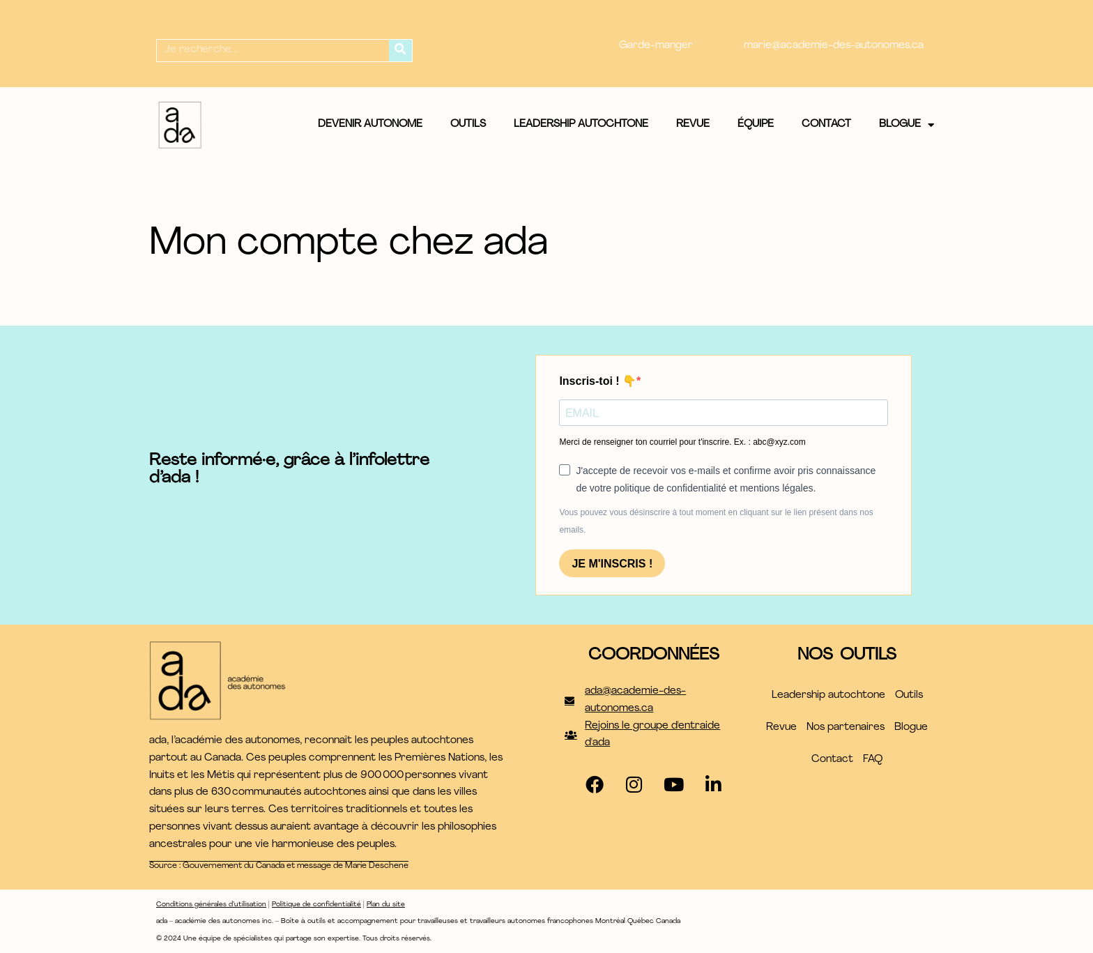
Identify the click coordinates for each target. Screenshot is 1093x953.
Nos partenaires (846, 727)
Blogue (906, 125)
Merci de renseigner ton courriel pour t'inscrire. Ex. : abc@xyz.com (682, 442)
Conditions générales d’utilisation (211, 904)
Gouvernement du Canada (233, 866)
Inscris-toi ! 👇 (597, 381)
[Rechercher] (400, 50)
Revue (693, 124)
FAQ (872, 759)
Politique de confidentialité (316, 904)
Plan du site (386, 904)
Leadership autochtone (581, 124)
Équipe (755, 124)
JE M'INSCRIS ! (612, 564)
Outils (468, 124)
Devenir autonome (370, 124)
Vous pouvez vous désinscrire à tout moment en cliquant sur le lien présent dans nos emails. (716, 521)
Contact (826, 124)
